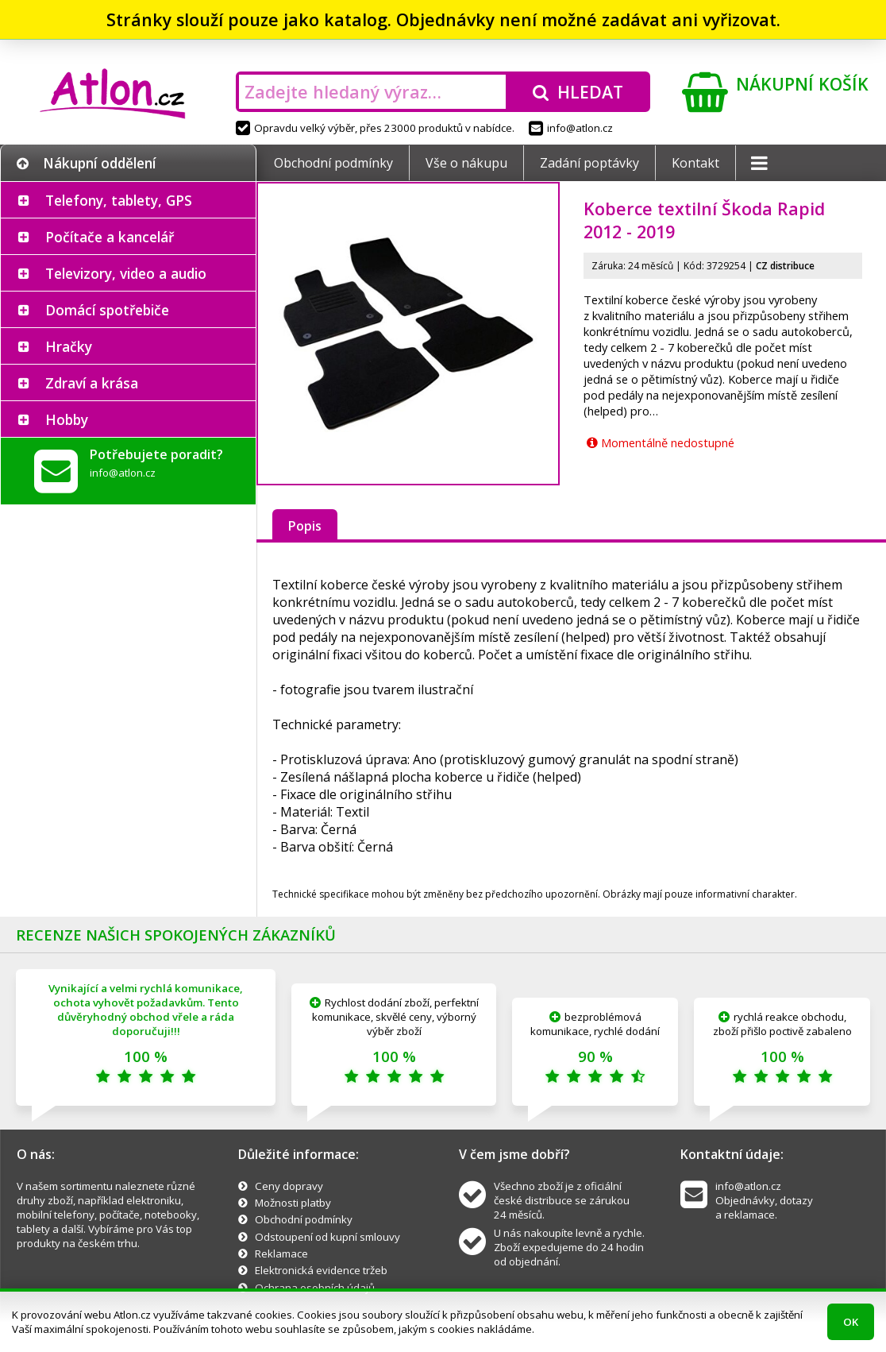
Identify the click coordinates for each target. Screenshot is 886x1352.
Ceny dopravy (289, 1186)
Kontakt (695, 163)
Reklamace (281, 1253)
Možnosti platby (293, 1203)
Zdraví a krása (91, 382)
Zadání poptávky (589, 163)
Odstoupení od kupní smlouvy (327, 1237)
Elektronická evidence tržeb (321, 1270)
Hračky (68, 346)
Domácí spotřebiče (107, 309)
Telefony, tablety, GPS (118, 200)
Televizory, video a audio (125, 273)
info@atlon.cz (571, 128)
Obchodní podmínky (333, 163)
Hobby (66, 419)
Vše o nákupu (466, 163)
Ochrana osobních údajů (315, 1288)
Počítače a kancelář (109, 236)
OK (850, 1322)
